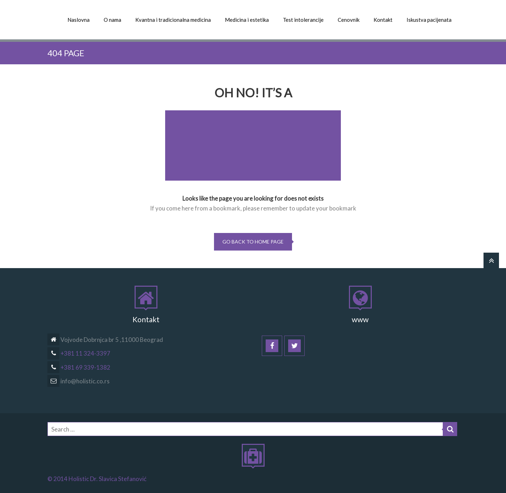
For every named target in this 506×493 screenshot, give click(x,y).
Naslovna (78, 20)
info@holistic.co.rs (78, 381)
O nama (112, 20)
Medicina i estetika (247, 20)
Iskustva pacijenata (429, 20)
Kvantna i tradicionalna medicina (173, 20)
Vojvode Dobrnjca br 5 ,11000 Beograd (105, 339)
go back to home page (253, 242)
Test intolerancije (303, 20)
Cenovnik (348, 20)
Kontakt (383, 20)
